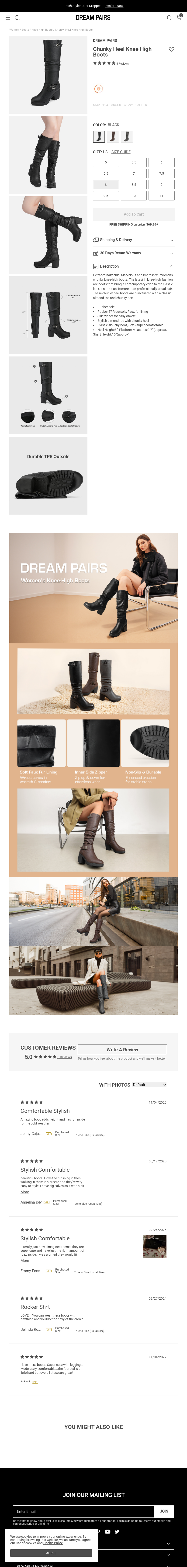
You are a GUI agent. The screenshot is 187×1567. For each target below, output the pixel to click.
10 (134, 196)
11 (161, 196)
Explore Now (114, 6)
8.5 (134, 184)
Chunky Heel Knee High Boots (74, 29)
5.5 (134, 162)
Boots (26, 29)
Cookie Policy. (53, 1543)
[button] (8, 17)
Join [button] (164, 1511)
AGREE (51, 1553)
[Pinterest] (98, 1531)
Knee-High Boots (42, 29)
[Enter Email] (83, 1511)
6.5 (106, 173)
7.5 (161, 173)
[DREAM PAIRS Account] (169, 18)
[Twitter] (117, 1531)
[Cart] (179, 18)
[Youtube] (107, 1531)
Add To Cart (134, 214)
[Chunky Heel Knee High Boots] (99, 137)
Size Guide (121, 152)
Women (14, 29)
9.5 (106, 196)
